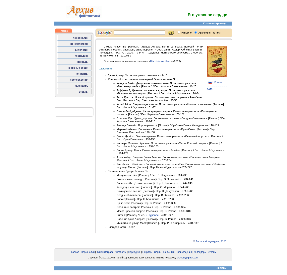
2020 (209, 89)
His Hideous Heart (160, 61)
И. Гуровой (152, 215)
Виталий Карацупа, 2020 (211, 241)
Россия (214, 82)
